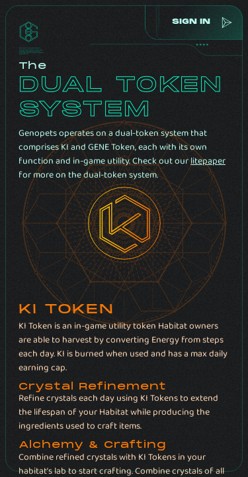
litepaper (208, 161)
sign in (189, 22)
